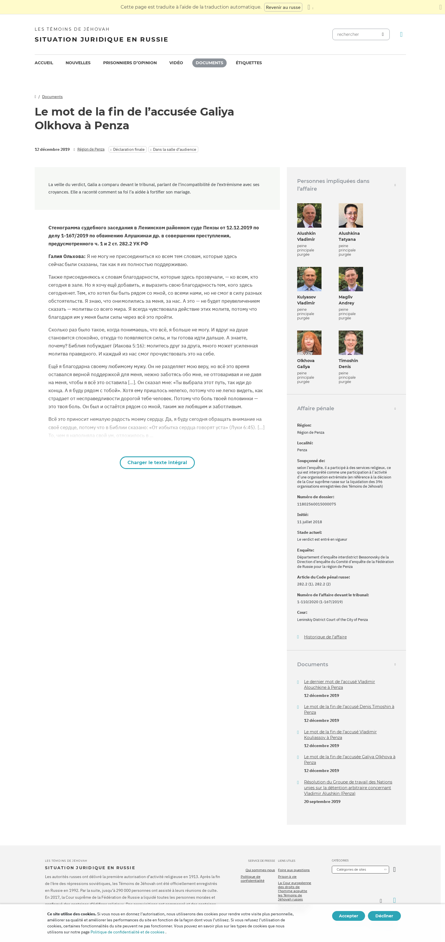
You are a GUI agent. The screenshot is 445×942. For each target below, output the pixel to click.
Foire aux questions (294, 870)
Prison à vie (287, 877)
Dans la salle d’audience (174, 149)
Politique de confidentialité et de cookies (127, 932)
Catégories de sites (351, 869)
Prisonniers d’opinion (130, 62)
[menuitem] (43, 62)
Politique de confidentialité (252, 879)
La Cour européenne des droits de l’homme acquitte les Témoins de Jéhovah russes (294, 891)
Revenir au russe (283, 7)
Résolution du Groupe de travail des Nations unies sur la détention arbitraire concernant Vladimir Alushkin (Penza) (348, 787)
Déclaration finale (129, 149)
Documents (209, 62)
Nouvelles (78, 62)
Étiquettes (249, 62)
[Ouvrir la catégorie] (394, 869)
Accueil (44, 62)
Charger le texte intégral (157, 462)
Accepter (348, 915)
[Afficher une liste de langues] (310, 7)
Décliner (384, 915)
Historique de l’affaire (325, 637)
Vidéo (176, 62)
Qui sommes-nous (260, 870)
